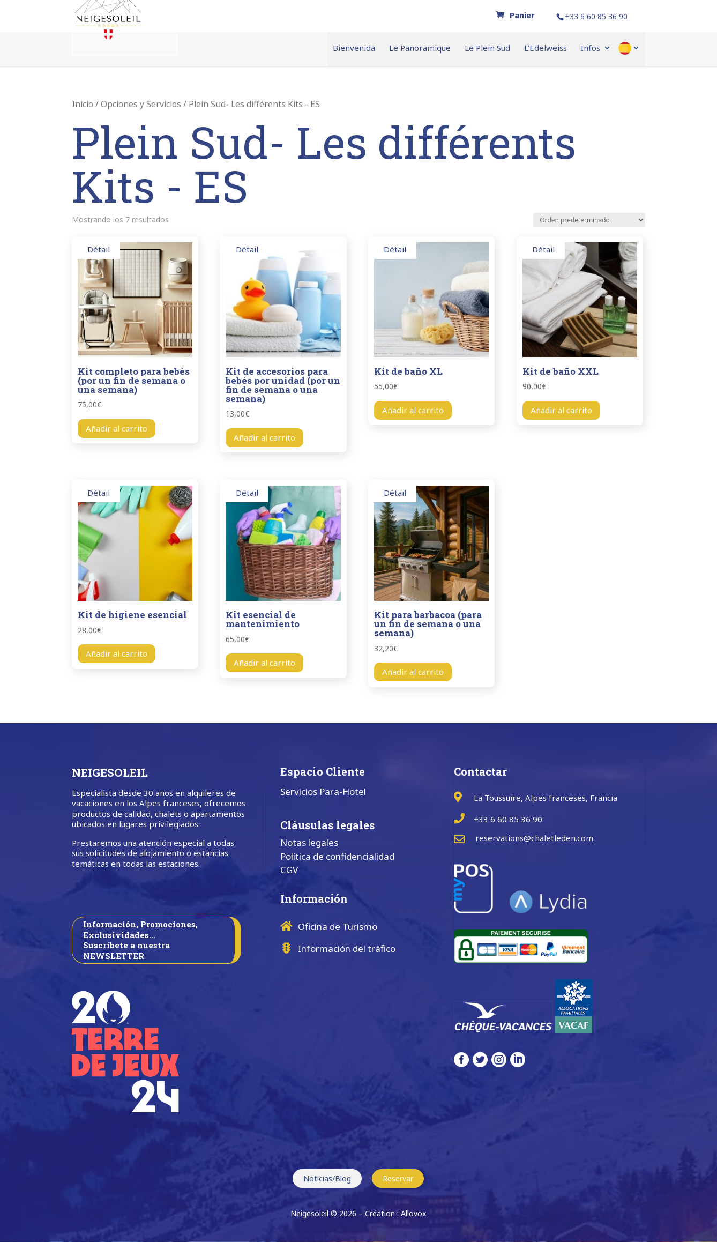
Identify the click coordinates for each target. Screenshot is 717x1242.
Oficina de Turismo (337, 926)
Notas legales (309, 842)
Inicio (82, 104)
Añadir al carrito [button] (116, 428)
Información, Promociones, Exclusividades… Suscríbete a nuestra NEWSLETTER (140, 940)
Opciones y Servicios (141, 104)
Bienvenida (354, 48)
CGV (289, 870)
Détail (98, 249)
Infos (590, 48)
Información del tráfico (346, 948)
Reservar (398, 1178)
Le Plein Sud (487, 48)
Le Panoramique (420, 48)
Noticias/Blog (327, 1178)
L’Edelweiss (545, 48)
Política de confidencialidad (337, 856)
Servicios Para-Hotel (323, 791)
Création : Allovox (395, 1213)
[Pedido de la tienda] (589, 220)
